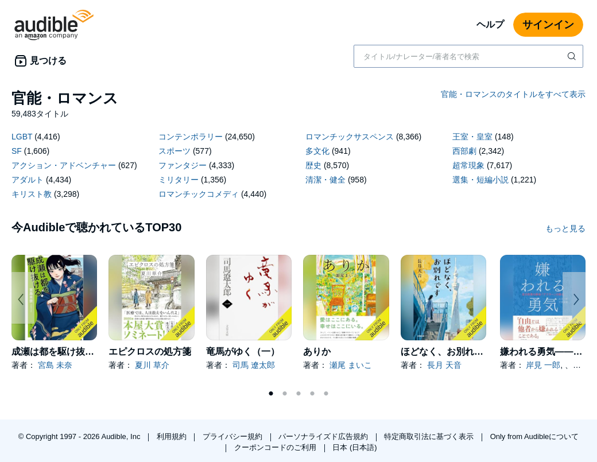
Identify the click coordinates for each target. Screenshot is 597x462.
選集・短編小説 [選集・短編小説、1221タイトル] (480, 179)
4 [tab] (312, 393)
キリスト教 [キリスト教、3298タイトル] (31, 194)
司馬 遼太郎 (253, 365)
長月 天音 (444, 365)
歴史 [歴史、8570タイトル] (313, 165)
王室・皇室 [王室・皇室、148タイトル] (472, 136)
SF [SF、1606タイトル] (16, 151)
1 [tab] (271, 393)
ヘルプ (490, 24)
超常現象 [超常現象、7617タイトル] (468, 165)
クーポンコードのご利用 (276, 447)
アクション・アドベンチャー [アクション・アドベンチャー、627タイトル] (63, 165)
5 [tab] (326, 393)
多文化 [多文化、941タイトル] (317, 151)
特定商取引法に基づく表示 (430, 436)
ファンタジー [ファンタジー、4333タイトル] (182, 165)
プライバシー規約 (234, 436)
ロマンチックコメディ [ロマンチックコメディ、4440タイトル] (198, 194)
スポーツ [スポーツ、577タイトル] (174, 151)
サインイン (548, 24)
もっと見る (565, 228)
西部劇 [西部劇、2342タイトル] (464, 151)
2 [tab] (284, 393)
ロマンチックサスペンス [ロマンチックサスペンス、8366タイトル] (349, 136)
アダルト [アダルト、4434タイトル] (27, 179)
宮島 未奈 (55, 365)
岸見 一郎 (543, 365)
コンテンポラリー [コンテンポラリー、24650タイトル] (190, 136)
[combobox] (468, 56)
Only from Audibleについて (534, 436)
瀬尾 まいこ (350, 365)
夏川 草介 (152, 365)
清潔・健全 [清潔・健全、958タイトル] (325, 179)
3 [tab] (298, 393)
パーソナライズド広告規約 (324, 436)
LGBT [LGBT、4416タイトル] (21, 136)
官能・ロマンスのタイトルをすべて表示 (513, 94)
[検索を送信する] (573, 56)
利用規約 (173, 436)
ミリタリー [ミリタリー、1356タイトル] (178, 179)
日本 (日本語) (354, 447)
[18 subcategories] (298, 167)
